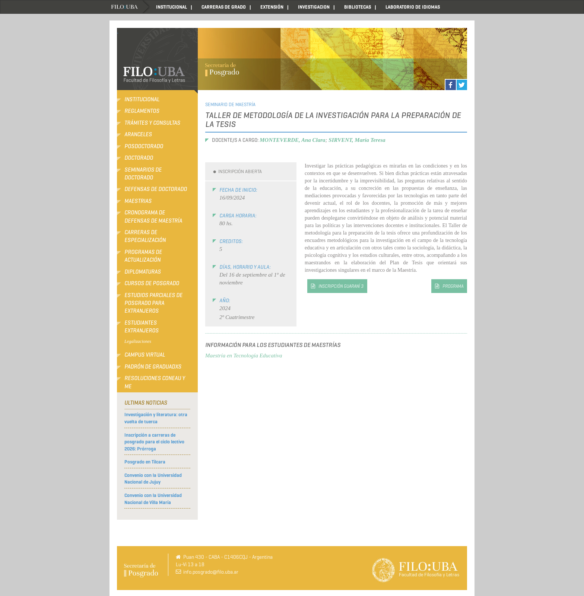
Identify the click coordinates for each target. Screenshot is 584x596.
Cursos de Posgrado (151, 283)
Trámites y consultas (152, 122)
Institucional (141, 99)
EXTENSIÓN (271, 7)
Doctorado (138, 157)
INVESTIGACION (314, 7)
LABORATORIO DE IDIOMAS (412, 7)
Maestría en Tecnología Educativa (243, 355)
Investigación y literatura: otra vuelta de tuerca (155, 418)
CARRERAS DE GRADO (223, 7)
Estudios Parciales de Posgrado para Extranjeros (153, 303)
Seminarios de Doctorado (143, 173)
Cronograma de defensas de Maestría (153, 216)
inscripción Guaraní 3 (341, 286)
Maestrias (138, 201)
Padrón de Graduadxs (152, 366)
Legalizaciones (137, 341)
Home (130, 6)
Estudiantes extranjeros (141, 326)
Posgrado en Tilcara (144, 462)
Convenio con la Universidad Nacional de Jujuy (153, 478)
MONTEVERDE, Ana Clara (293, 140)
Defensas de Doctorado (155, 189)
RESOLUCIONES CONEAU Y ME (154, 382)
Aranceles (138, 134)
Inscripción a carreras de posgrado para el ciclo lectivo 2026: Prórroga (154, 442)
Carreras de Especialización (145, 236)
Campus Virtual (144, 354)
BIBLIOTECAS (357, 7)
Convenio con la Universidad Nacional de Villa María (153, 499)
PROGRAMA (452, 286)
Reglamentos (141, 111)
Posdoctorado (143, 146)
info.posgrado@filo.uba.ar (210, 572)
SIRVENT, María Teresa (356, 140)
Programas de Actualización (143, 256)
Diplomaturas (142, 271)
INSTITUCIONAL (171, 7)
